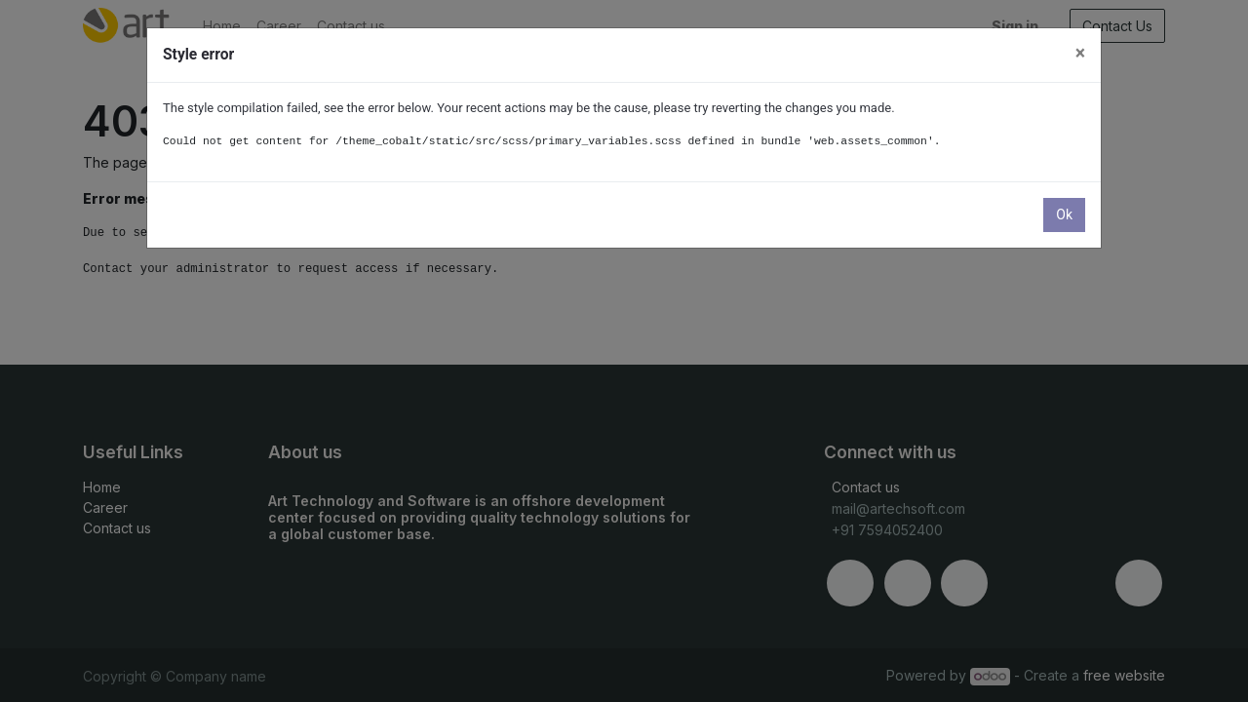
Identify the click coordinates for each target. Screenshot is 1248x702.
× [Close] (1080, 53)
